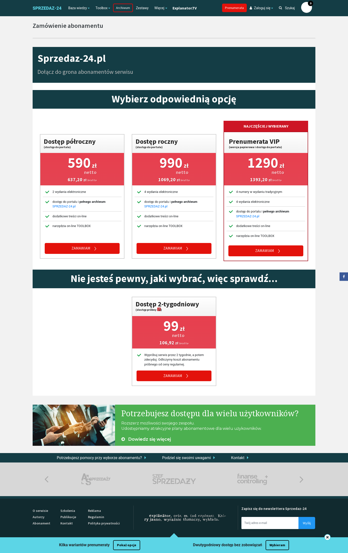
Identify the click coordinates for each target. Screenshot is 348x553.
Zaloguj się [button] (260, 8)
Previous (46, 479)
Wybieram (277, 545)
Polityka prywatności (104, 523)
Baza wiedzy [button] (77, 8)
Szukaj (287, 8)
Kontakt (237, 457)
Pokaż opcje (126, 545)
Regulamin (96, 517)
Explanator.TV (185, 8)
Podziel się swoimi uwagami (186, 457)
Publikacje (68, 517)
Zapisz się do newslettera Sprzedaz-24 (273, 508)
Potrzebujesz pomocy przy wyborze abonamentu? (99, 457)
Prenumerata (234, 8)
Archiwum (123, 8)
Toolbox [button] (101, 8)
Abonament (41, 523)
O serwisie (40, 510)
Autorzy (38, 517)
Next (301, 479)
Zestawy (142, 8)
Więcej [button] (159, 8)
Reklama (94, 510)
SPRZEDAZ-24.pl (64, 206)
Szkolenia (67, 510)
